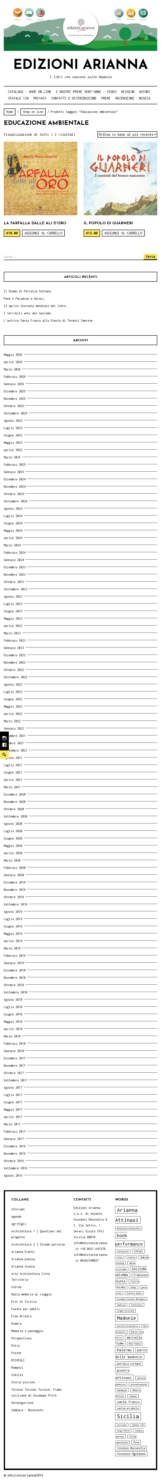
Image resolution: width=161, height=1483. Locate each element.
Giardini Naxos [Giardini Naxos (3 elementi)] (134, 1293)
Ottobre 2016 (14, 1161)
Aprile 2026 (13, 362)
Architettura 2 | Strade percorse (38, 1244)
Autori (144, 92)
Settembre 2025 (15, 413)
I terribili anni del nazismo (27, 313)
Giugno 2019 (13, 926)
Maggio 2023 (13, 618)
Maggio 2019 (13, 933)
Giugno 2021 (13, 772)
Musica (144, 98)
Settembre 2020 (15, 816)
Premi (106, 98)
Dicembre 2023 (15, 567)
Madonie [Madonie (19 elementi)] (126, 1318)
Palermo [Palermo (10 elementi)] (124, 1350)
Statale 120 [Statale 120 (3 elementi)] (137, 1425)
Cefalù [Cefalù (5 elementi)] (138, 1251)
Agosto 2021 (13, 758)
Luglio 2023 (13, 604)
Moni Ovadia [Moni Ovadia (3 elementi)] (134, 1343)
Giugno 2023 (13, 611)
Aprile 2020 (13, 853)
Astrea (16, 1287)
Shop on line (33, 111)
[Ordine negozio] (127, 134)
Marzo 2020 (12, 860)
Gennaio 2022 (14, 728)
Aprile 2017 (13, 1117)
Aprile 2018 (13, 1029)
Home (9, 111)
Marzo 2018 (12, 1036)
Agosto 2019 (13, 911)
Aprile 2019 (13, 941)
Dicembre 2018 (15, 970)
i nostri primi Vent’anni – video (86, 92)
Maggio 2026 (13, 354)
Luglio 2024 (13, 516)
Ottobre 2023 (14, 582)
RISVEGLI (18, 1360)
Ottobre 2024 (14, 494)
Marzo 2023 (12, 633)
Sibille (17, 1375)
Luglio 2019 (13, 919)
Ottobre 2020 (14, 809)
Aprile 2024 (13, 538)
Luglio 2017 (13, 1095)
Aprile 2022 (13, 714)
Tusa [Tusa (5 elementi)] (136, 1442)
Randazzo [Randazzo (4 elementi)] (122, 1390)
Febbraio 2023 (15, 640)
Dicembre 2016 (15, 1146)
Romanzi (17, 1367)
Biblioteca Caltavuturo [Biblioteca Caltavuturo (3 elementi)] (128, 1228)
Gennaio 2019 (14, 963)
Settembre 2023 (15, 589)
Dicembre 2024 (15, 479)
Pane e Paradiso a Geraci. (25, 298)
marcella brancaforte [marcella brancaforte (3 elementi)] (127, 1326)
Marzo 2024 (12, 545)
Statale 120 (18, 98)
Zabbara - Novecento (27, 1410)
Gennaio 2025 (14, 472)
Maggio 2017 (13, 1109)
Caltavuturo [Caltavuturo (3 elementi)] (123, 1251)
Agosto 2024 (13, 508)
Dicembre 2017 (15, 1058)
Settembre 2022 (15, 677)
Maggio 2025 (13, 442)
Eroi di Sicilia (23, 1301)
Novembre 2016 (15, 1153)
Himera (16, 1323)
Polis (15, 1345)
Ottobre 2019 (14, 897)
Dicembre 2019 (15, 882)
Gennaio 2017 (14, 1139)
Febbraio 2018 (15, 1043)
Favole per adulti (25, 1309)
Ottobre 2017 (14, 1073)
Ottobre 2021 (14, 743)
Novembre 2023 (15, 574)
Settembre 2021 (15, 750)
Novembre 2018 (15, 977)
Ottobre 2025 (14, 406)
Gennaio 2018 (14, 1051)
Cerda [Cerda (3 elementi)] (119, 1257)
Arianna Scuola (23, 1266)
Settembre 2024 (15, 501)
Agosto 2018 (13, 999)
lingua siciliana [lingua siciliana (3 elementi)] (125, 1311)
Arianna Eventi (23, 1251)
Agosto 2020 (13, 823)
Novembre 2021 (15, 736)
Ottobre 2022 (14, 670)
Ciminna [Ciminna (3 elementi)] (131, 1257)
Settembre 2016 (15, 1168)
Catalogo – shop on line (29, 92)
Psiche (16, 1353)
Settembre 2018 (15, 992)
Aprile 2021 (13, 779)
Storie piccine (23, 1382)
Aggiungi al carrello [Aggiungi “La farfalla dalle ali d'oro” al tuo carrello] (43, 233)
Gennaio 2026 (14, 384)
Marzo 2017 (12, 1124)
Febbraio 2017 (15, 1131)
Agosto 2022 (13, 684)
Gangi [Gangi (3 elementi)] (133, 1287)
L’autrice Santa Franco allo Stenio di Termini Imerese (48, 320)
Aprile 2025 (13, 450)
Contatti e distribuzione (74, 98)
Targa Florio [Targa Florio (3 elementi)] (123, 1431)
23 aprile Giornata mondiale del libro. (36, 306)
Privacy (40, 98)
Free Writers (21, 1316)
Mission (127, 92)
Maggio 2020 (13, 845)
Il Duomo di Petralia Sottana (27, 291)
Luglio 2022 (13, 692)
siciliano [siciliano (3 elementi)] (121, 1425)
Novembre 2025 (15, 398)
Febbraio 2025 (15, 464)
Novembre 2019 (15, 889)
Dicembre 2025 (15, 391)
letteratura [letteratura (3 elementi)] (136, 1305)
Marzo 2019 (12, 948)
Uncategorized (22, 1402)
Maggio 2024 (13, 530)
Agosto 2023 (13, 596)
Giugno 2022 (13, 699)
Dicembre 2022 (15, 655)
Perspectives (21, 1338)
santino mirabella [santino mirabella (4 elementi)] (127, 1408)
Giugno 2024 (13, 523)
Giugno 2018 (13, 1014)
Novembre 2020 (15, 801)
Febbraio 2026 (15, 376)
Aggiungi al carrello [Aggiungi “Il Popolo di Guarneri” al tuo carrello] (123, 233)
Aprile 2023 (13, 626)
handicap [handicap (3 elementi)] (121, 1305)
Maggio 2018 (13, 1021)
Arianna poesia (23, 1259)
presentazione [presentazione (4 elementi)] (139, 1384)
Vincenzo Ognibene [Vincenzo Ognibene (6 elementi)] (131, 1454)
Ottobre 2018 (14, 985)
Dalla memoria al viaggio (31, 1294)
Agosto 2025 (13, 420)
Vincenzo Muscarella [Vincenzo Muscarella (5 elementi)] (131, 1448)
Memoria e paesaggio (27, 1331)
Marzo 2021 (12, 787)
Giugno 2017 (13, 1102)
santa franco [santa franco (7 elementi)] (128, 1402)
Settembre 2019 (15, 904)
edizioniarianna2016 (25, 1475)
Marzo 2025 (12, 457)
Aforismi (18, 1209)
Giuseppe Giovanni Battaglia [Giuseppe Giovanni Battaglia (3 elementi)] (131, 1299)
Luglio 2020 (13, 831)
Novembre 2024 (15, 486)
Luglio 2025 (13, 428)
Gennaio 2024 (14, 560)
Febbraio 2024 (15, 552)
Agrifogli (18, 1224)
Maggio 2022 (13, 706)
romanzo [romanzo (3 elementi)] (133, 1396)
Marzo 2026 (12, 369)
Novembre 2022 (15, 662)
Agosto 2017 (13, 1087)
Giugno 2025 (13, 435)
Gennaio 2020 (14, 875)
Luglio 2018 (13, 1007)
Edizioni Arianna (80, 65)
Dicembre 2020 (15, 794)
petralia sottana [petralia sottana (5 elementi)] (128, 1363)
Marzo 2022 (12, 721)
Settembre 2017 (15, 1080)
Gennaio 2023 (14, 648)
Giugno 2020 (13, 838)
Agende (16, 1216)
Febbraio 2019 (15, 955)
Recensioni (125, 98)
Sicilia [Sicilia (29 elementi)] (128, 1416)
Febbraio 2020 (15, 867)
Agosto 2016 (13, 1175)
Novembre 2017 (15, 1065)
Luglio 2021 (13, 765)
